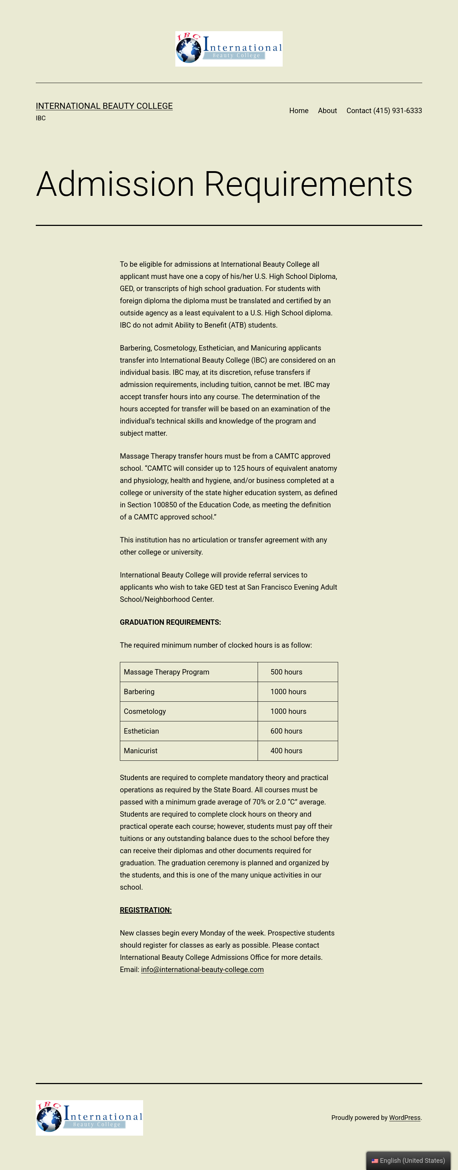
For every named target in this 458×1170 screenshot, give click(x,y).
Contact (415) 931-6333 (384, 110)
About (327, 110)
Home (299, 110)
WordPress (404, 1117)
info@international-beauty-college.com (202, 969)
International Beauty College (104, 106)
